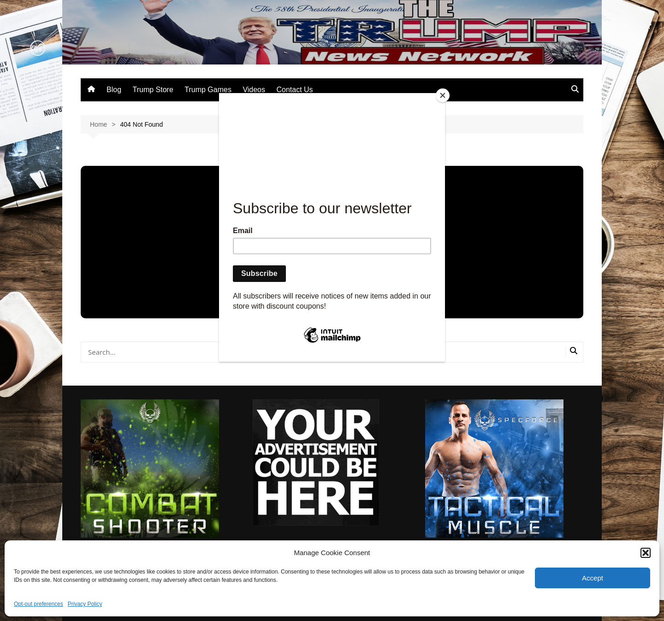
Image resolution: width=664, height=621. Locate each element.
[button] (645, 552)
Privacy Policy (85, 604)
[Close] (443, 95)
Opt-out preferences (38, 604)
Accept (592, 578)
